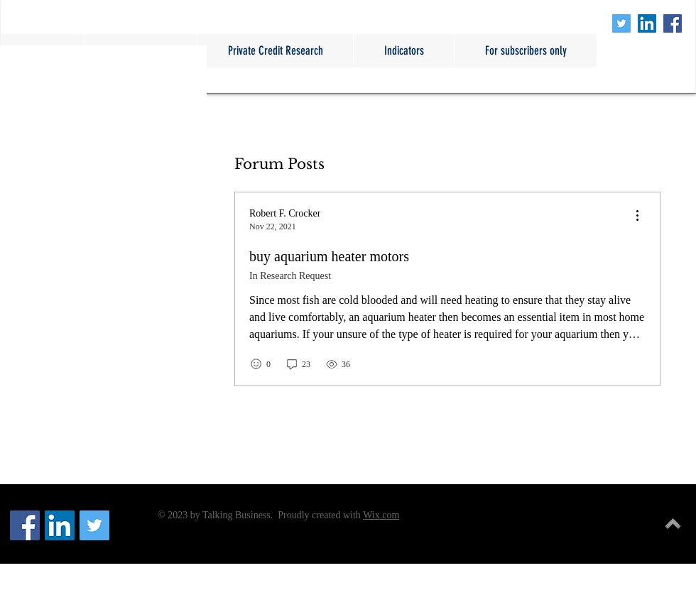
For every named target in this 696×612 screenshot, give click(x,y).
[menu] (637, 216)
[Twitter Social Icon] (621, 23)
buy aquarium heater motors (329, 256)
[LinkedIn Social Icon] (647, 23)
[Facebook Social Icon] (672, 23)
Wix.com (381, 515)
